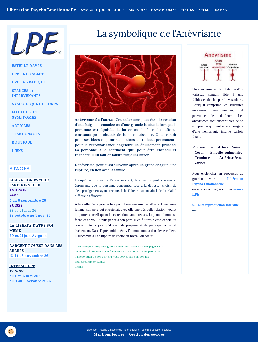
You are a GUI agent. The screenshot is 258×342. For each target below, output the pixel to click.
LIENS (17, 150)
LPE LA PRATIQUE (29, 82)
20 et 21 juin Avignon (28, 235)
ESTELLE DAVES (212, 10)
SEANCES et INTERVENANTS (26, 93)
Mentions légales (109, 334)
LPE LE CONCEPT (28, 74)
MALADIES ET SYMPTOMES (152, 10)
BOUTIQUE (22, 142)
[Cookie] (10, 331)
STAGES (187, 10)
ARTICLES (21, 125)
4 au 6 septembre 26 (27, 200)
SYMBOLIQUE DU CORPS (102, 10)
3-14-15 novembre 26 (29, 255)
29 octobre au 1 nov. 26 (30, 215)
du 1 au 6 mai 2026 (26, 276)
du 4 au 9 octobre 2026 (30, 281)
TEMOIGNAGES (26, 134)
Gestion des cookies (147, 334)
